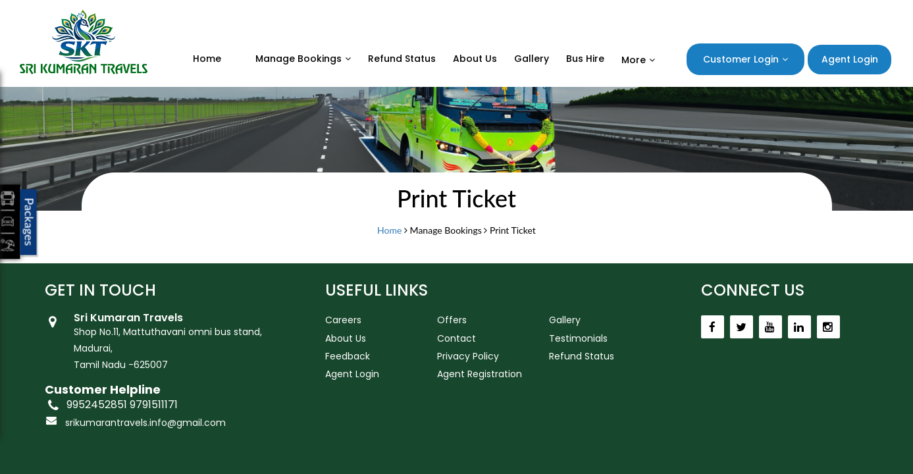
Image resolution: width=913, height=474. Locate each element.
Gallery (531, 59)
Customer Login (741, 59)
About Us (475, 59)
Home (207, 59)
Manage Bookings (298, 59)
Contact (456, 338)
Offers (452, 320)
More (633, 60)
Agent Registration (479, 374)
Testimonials (578, 338)
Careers (343, 320)
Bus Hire (585, 59)
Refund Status (581, 356)
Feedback (347, 356)
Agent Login (850, 59)
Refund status (402, 59)
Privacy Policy (468, 356)
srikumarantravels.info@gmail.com (145, 422)
